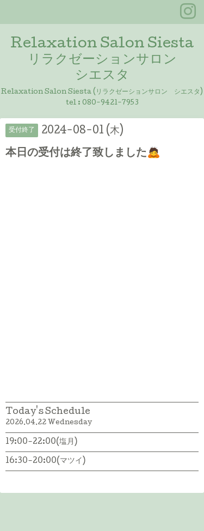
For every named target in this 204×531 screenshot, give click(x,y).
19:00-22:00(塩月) (41, 442)
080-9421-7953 (110, 103)
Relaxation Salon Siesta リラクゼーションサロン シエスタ (102, 60)
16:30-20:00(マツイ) (45, 461)
